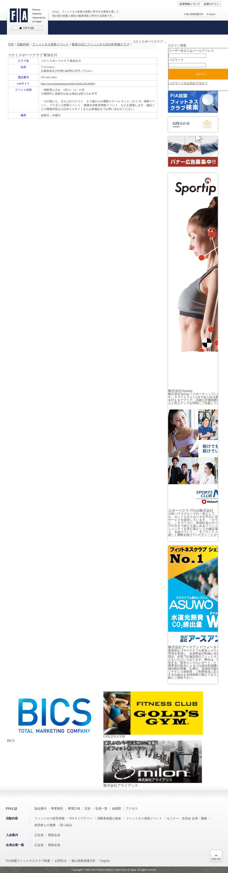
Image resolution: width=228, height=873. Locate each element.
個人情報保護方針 (194, 14)
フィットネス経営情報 (49, 818)
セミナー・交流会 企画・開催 (187, 818)
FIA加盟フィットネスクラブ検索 (28, 860)
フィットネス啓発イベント (50, 44)
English (212, 14)
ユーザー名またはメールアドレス (191, 50)
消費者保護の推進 (109, 818)
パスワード (176, 60)
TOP (11, 44)
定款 (88, 808)
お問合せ (61, 860)
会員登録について (189, 3)
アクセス (132, 808)
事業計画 (74, 808)
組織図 (116, 808)
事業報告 (57, 808)
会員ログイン (211, 3)
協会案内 (40, 808)
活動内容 (23, 44)
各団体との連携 (45, 825)
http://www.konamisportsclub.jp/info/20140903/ (68, 83)
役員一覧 (101, 808)
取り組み (66, 825)
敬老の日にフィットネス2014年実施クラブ (100, 44)
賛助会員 (54, 835)
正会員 (38, 835)
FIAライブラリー (80, 818)
